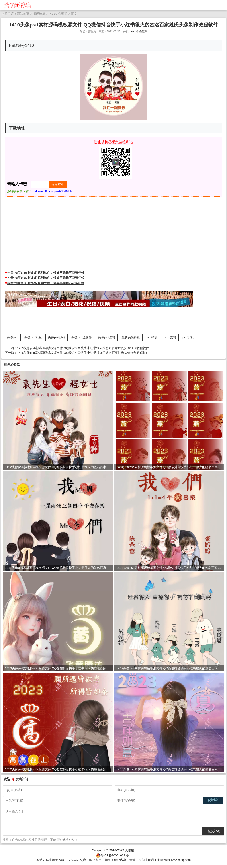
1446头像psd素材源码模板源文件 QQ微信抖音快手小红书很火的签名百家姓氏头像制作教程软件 (83, 352)
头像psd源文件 (82, 337)
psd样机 (152, 337)
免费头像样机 (131, 337)
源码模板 (39, 14)
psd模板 (189, 337)
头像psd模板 (33, 337)
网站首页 (23, 14)
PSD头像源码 (58, 14)
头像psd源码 (57, 337)
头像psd (12, 337)
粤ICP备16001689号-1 (115, 854)
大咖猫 (129, 850)
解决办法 (69, 839)
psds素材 (170, 337)
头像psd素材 (107, 337)
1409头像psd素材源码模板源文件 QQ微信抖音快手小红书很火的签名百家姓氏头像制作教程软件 (83, 348)
